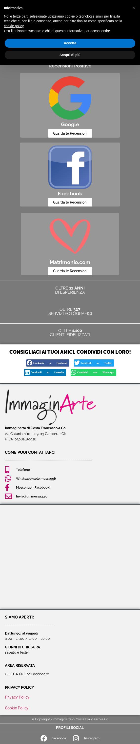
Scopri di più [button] (70, 55)
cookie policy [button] (13, 26)
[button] (47, 363)
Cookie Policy (16, 708)
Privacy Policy (17, 697)
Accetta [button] (70, 43)
